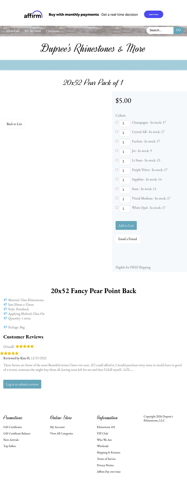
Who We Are (104, 440)
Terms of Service (106, 459)
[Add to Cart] (126, 225)
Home (16, 65)
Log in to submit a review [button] (22, 384)
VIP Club (102, 433)
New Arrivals (11, 440)
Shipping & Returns (108, 452)
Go (178, 30)
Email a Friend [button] (127, 239)
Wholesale (137, 65)
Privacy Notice (105, 465)
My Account (32, 31)
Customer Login (80, 65)
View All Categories (61, 433)
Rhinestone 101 (110, 65)
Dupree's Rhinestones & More (93, 48)
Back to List (14, 124)
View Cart (12, 31)
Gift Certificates (163, 65)
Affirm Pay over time (109, 472)
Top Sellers (9, 446)
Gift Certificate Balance (16, 433)
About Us (52, 65)
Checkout (52, 31)
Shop (31, 65)
